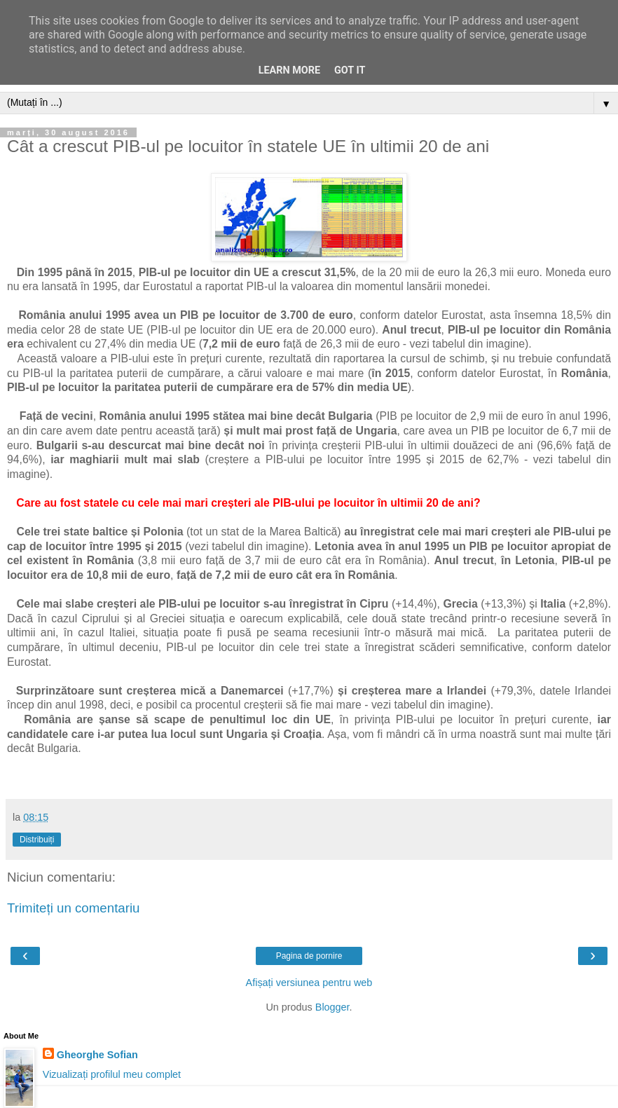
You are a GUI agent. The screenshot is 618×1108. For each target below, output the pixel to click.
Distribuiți (37, 839)
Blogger (332, 1007)
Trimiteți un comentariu (73, 908)
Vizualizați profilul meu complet (112, 1074)
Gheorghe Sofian (97, 1054)
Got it (349, 70)
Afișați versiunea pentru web (309, 982)
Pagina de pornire (309, 956)
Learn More (289, 70)
